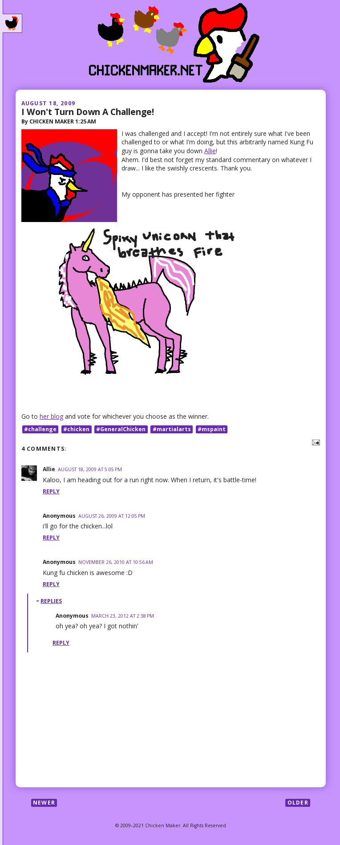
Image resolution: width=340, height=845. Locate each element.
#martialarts (172, 429)
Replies (51, 601)
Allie (210, 151)
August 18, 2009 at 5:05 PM (90, 469)
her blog (51, 416)
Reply (51, 491)
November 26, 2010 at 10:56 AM (115, 562)
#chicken (76, 429)
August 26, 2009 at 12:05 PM (111, 516)
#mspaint (212, 429)
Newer (44, 802)
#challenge (40, 429)
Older (297, 802)
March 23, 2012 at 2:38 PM (122, 616)
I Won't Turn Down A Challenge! (87, 112)
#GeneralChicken (121, 429)
